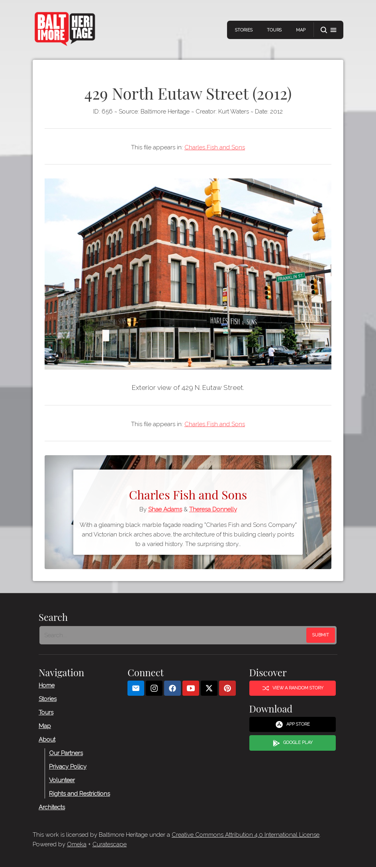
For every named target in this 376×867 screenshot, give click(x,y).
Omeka (76, 844)
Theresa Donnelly (213, 509)
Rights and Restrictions (79, 793)
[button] (328, 30)
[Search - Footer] (173, 635)
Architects (52, 807)
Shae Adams (165, 509)
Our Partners (66, 753)
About (47, 739)
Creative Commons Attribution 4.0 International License (245, 834)
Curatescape (109, 844)
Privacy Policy (67, 766)
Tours (274, 30)
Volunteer (62, 780)
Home (47, 685)
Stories (244, 30)
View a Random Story (293, 688)
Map (301, 30)
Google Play (292, 743)
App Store (292, 725)
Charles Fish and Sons (214, 147)
